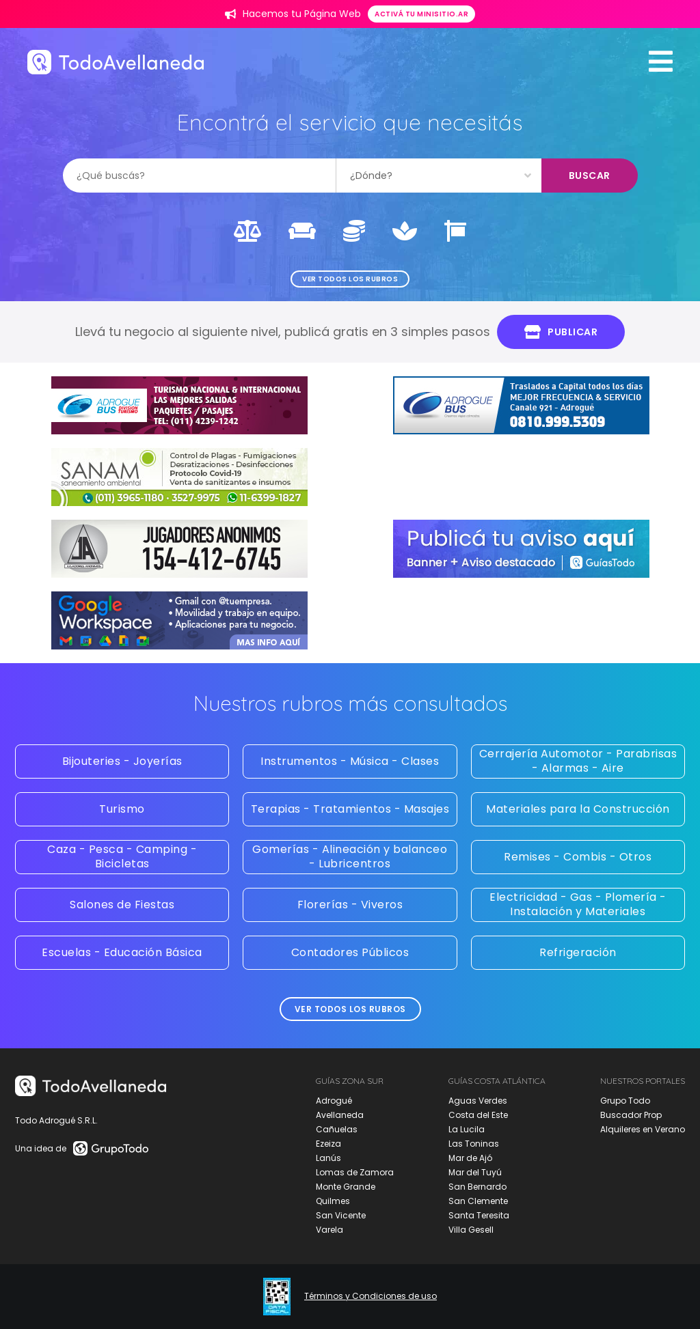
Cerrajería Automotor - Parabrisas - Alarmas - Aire (578, 761)
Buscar (589, 175)
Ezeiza (328, 1143)
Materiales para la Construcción (578, 809)
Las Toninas (473, 1143)
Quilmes (333, 1201)
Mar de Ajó (470, 1158)
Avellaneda (340, 1115)
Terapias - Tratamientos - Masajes (350, 809)
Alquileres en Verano (642, 1129)
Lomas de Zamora (355, 1172)
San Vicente (341, 1215)
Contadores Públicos (350, 952)
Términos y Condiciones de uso (370, 1296)
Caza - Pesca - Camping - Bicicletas (122, 856)
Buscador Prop (631, 1115)
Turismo (122, 809)
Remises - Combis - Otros (577, 857)
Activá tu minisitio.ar (421, 14)
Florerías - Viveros (350, 904)
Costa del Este (478, 1115)
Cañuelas (337, 1129)
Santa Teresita (478, 1215)
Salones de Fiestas (122, 904)
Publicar (561, 332)
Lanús (328, 1158)
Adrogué (334, 1100)
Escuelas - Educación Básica (122, 952)
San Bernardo (477, 1186)
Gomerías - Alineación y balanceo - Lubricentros (349, 856)
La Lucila (466, 1129)
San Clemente (478, 1201)
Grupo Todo (625, 1100)
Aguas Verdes (477, 1100)
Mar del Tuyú (475, 1172)
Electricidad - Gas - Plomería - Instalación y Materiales (578, 904)
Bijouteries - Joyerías (122, 761)
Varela (329, 1229)
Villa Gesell (471, 1229)
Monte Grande (345, 1186)
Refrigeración (578, 952)
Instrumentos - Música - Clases (349, 761)
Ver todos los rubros (350, 279)
